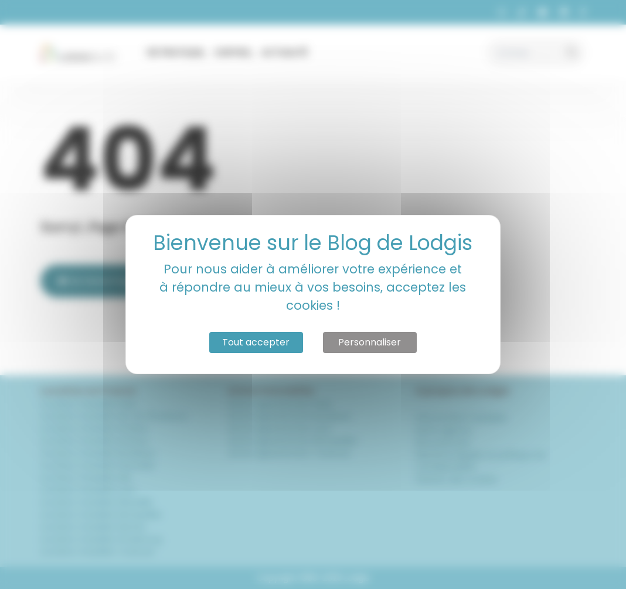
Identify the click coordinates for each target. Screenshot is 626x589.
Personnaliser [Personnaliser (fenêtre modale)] (369, 342)
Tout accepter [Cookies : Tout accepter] (256, 342)
